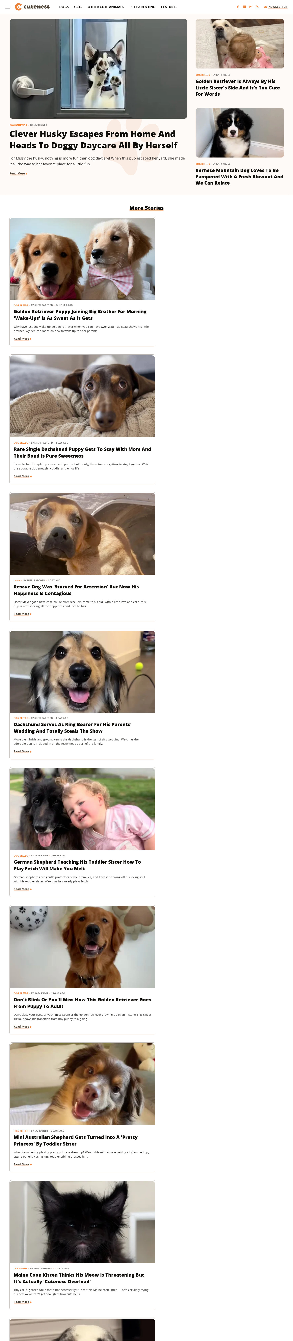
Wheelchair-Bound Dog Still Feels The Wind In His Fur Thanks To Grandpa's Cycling (146, 1085)
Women (135, 1311)
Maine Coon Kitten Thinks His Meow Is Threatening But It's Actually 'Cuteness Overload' (142, 513)
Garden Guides (117, 1300)
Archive (139, 1276)
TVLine (258, 1305)
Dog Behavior (18, 125)
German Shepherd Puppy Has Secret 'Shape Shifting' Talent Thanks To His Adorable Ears (48, 742)
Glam (134, 1300)
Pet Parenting (143, 7)
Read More (17, 173)
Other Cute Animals (106, 7)
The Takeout (241, 1305)
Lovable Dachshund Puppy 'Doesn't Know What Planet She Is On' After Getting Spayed (51, 1085)
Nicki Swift (59, 1305)
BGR (30, 1300)
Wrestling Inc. (153, 1311)
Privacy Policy (164, 1276)
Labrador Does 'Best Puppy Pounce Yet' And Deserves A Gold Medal (234, 1199)
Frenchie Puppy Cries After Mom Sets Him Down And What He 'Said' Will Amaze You (239, 742)
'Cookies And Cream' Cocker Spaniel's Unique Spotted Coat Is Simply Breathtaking (145, 970)
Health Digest (164, 1300)
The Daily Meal (205, 1305)
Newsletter (275, 7)
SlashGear (154, 1305)
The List (224, 1305)
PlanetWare (103, 1305)
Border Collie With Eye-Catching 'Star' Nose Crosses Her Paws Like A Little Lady (238, 513)
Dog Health (21, 1071)
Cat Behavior (22, 957)
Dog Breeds (202, 74)
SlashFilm (137, 1305)
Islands (218, 1300)
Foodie (76, 1300)
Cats (78, 7)
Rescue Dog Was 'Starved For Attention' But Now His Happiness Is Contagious (235, 285)
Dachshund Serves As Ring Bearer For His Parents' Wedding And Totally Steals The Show (52, 399)
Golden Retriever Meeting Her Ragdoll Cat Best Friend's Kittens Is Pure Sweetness (239, 970)
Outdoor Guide (81, 1305)
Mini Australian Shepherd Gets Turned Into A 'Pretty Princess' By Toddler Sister (50, 513)
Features (169, 7)
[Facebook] (237, 7)
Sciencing (120, 1305)
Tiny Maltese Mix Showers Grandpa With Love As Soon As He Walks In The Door (143, 1199)
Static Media (125, 1284)
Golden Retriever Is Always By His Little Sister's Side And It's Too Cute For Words (237, 87)
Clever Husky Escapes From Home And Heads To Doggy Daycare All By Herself (93, 139)
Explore (62, 1300)
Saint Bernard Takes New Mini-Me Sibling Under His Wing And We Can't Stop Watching (237, 627)
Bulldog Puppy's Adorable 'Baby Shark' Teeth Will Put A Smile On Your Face (239, 1085)
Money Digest (39, 1305)
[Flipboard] (250, 7)
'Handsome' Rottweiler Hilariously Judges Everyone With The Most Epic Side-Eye (234, 856)
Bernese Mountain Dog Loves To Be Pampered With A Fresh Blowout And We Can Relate (239, 176)
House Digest (186, 1300)
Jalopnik (232, 1300)
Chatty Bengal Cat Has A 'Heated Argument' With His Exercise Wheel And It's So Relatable (146, 627)
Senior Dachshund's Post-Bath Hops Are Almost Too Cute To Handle (142, 742)
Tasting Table (183, 1305)
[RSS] (257, 7)
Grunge (147, 1300)
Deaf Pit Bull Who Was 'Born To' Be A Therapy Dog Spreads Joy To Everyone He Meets (53, 856)
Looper (246, 1300)
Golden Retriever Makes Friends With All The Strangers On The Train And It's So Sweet (52, 627)
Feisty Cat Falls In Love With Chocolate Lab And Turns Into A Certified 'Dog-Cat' (51, 970)
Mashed (260, 1300)
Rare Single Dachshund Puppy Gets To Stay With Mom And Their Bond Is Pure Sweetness (142, 285)
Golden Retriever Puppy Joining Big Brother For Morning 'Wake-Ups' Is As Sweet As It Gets (51, 285)
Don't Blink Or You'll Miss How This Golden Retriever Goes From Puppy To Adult (239, 399)
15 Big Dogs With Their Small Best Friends (141, 852)
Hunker (204, 1300)
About (122, 1276)
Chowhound (45, 1300)
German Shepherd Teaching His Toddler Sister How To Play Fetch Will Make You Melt (146, 399)
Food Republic (94, 1300)
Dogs (64, 7)
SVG (167, 1305)
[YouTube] (244, 7)
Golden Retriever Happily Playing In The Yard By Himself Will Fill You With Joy (50, 1199)
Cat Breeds (114, 500)
